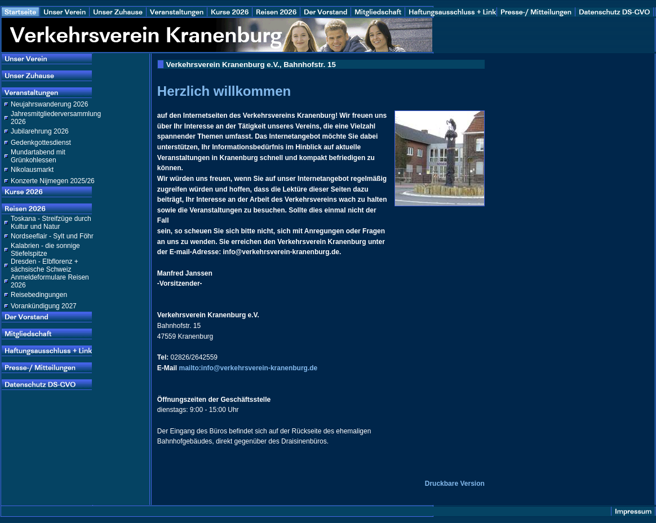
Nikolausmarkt (32, 170)
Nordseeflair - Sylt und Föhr (52, 236)
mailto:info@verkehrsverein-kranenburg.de (248, 368)
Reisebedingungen (39, 295)
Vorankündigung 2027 (44, 306)
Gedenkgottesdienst (41, 143)
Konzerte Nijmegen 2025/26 (53, 181)
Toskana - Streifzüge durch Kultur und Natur (51, 223)
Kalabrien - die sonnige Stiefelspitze (45, 250)
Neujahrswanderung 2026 (49, 104)
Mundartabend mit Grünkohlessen (38, 156)
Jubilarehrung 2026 (40, 131)
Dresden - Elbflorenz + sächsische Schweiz (44, 265)
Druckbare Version (455, 483)
